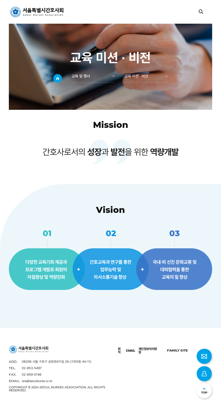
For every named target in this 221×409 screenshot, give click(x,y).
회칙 (119, 350)
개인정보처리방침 (147, 350)
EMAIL (130, 350)
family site (177, 350)
